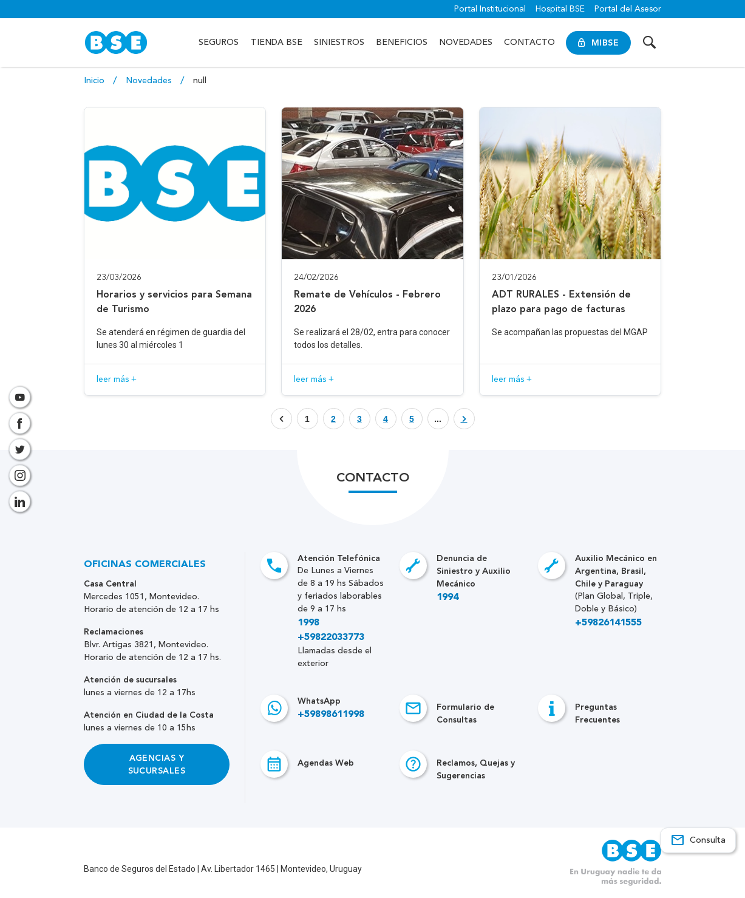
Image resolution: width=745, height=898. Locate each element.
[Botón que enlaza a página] (333, 418)
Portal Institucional (490, 9)
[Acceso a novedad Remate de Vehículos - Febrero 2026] (372, 251)
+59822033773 (331, 637)
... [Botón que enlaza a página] (437, 419)
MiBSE (598, 42)
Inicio (95, 81)
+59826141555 (608, 623)
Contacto (529, 42)
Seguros (219, 42)
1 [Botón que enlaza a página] (307, 419)
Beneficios (401, 42)
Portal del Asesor (627, 9)
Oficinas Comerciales (145, 565)
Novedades (465, 42)
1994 (447, 597)
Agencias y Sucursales (157, 764)
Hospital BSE (560, 9)
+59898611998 (331, 714)
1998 (308, 623)
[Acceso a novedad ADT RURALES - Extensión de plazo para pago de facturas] (570, 251)
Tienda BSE (276, 42)
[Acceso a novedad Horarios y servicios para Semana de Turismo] (175, 251)
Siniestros (339, 42)
